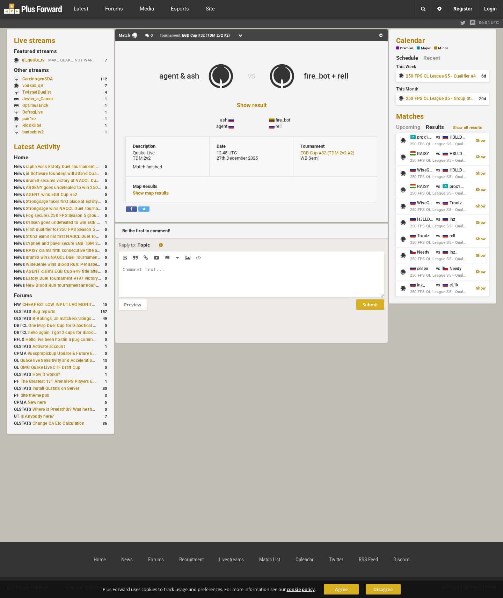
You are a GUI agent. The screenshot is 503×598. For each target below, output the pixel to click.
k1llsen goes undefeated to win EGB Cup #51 (70, 222)
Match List (269, 559)
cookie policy (301, 589)
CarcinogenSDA (37, 78)
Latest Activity (37, 147)
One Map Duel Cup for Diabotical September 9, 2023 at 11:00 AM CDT (96, 325)
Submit (370, 310)
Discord (401, 559)
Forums (23, 295)
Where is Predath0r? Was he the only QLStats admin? (83, 409)
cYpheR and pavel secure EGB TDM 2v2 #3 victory (74, 243)
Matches (410, 116)
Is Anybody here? (37, 416)
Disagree (383, 589)
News (127, 559)
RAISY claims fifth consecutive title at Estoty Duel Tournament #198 (91, 250)
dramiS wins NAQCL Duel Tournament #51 (67, 257)
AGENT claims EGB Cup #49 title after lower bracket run (80, 271)
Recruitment (191, 559)
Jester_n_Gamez (37, 98)
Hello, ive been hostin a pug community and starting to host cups (88, 339)
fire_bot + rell (326, 76)
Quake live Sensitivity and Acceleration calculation (68, 360)
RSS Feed (368, 559)
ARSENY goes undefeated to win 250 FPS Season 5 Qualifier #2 (87, 187)
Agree (341, 589)
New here (37, 402)
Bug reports (44, 311)
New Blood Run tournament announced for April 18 (76, 285)
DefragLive (32, 112)
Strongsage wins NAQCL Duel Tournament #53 (71, 208)
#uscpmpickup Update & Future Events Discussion (77, 353)
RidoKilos (31, 125)
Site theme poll (35, 395)
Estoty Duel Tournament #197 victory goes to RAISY (76, 278)
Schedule (407, 58)
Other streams (31, 70)
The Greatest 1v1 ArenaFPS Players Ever (60, 381)
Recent (431, 58)
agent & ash (179, 76)
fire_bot (283, 120)
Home (21, 157)
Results (435, 127)
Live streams (34, 40)
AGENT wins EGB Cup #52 (51, 194)
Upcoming (408, 127)
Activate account (48, 346)
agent (221, 126)
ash (223, 120)
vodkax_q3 (32, 85)
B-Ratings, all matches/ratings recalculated (74, 318)
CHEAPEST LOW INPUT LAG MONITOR (60, 304)
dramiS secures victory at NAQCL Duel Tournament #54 (79, 180)
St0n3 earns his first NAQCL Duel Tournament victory (77, 236)
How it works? (46, 374)
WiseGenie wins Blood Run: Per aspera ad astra (71, 264)
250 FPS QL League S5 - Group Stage (442, 98)
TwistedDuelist (36, 92)
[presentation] (172, 330)
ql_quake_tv (33, 60)
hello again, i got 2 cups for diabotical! (65, 332)
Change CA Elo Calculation (58, 423)
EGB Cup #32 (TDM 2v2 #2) (327, 152)
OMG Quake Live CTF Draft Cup (50, 367)
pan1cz (29, 118)
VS (251, 76)
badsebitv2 (33, 132)
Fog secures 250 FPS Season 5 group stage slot (72, 215)
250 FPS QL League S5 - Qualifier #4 (441, 76)
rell (279, 126)
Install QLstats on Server (55, 388)
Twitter (336, 559)
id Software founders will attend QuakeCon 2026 (73, 173)
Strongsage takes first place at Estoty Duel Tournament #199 (84, 201)
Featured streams (35, 51)
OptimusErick (35, 105)
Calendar (410, 40)
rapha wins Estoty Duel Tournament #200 (66, 166)
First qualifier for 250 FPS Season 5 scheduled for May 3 (81, 229)
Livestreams (231, 559)
